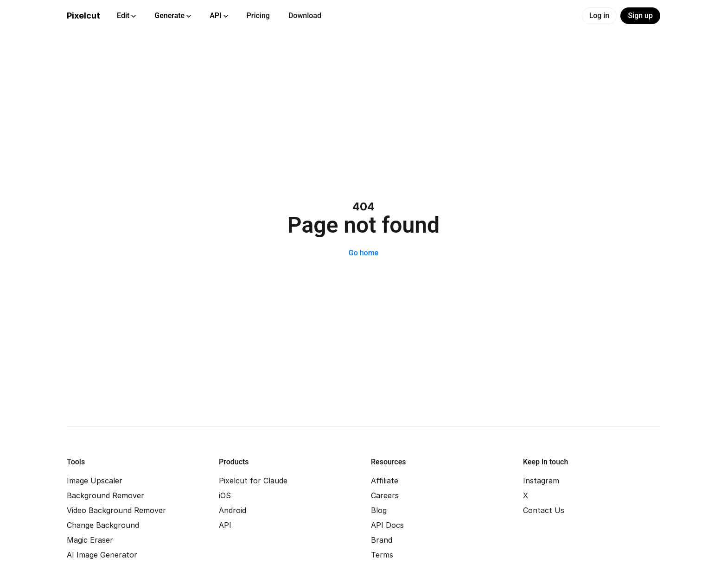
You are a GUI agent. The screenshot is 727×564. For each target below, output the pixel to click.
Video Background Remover (116, 510)
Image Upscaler (94, 480)
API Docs (387, 525)
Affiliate (384, 480)
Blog (379, 510)
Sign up (640, 15)
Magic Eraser (90, 540)
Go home (363, 252)
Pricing (258, 15)
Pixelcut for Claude (253, 480)
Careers (385, 495)
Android (232, 510)
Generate (172, 15)
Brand (381, 540)
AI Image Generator (102, 554)
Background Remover (105, 495)
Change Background (103, 525)
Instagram (541, 480)
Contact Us (543, 510)
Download (304, 15)
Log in (599, 15)
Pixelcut (83, 15)
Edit (126, 15)
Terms (382, 554)
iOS (225, 495)
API (219, 15)
